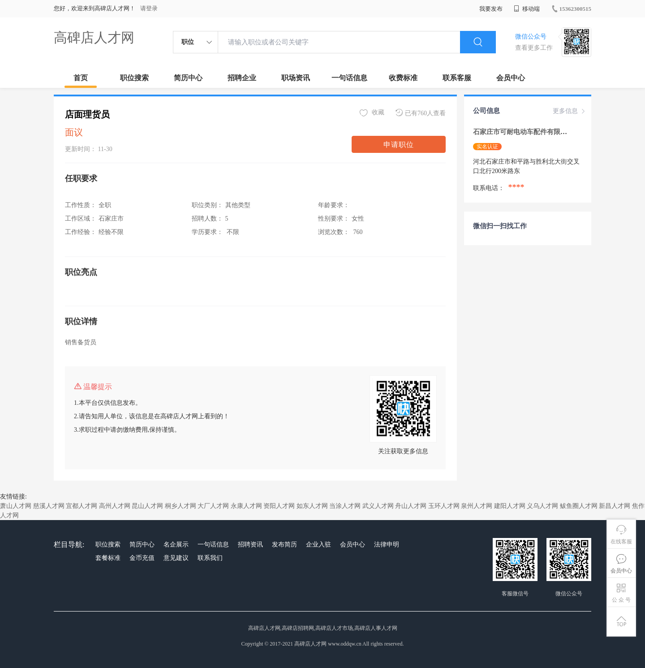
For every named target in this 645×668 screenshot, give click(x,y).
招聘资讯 (250, 544)
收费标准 (403, 78)
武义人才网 (378, 506)
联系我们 (210, 558)
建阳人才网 (509, 506)
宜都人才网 (81, 506)
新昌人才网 (614, 506)
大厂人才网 (213, 506)
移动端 (527, 8)
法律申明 (386, 544)
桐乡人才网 (180, 506)
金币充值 (142, 558)
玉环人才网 (444, 506)
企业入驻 (318, 544)
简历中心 (188, 78)
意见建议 (176, 558)
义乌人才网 (542, 506)
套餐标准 (107, 558)
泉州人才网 (476, 506)
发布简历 (284, 544)
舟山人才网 (410, 506)
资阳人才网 (279, 506)
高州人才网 (114, 506)
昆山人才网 (147, 506)
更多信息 (570, 111)
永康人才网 (246, 506)
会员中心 (510, 78)
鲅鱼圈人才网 (579, 506)
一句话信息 (349, 78)
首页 (80, 78)
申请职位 (398, 144)
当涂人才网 (345, 506)
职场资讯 (295, 78)
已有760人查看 (421, 113)
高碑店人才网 (94, 37)
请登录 (149, 8)
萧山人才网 (15, 506)
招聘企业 (242, 78)
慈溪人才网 (48, 506)
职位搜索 (134, 78)
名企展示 (176, 544)
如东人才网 (312, 506)
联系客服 (457, 78)
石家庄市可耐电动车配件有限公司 (524, 131)
